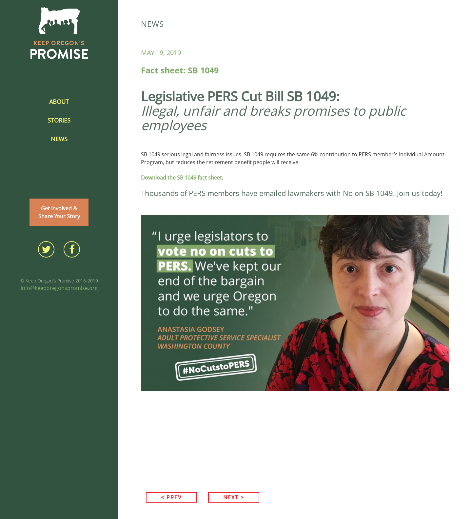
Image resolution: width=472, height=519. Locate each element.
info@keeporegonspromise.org (59, 288)
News (59, 139)
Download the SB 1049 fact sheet (181, 177)
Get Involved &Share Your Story (59, 212)
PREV (171, 497)
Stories (59, 120)
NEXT (233, 497)
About (59, 102)
